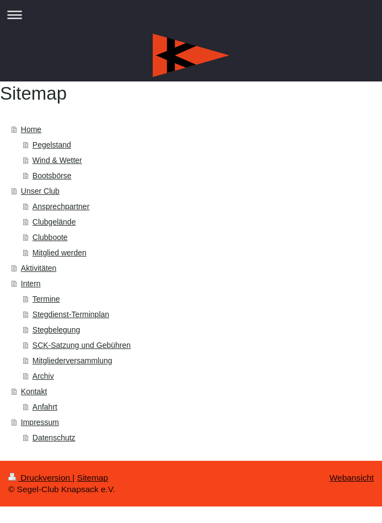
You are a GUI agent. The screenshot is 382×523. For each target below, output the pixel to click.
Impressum (40, 422)
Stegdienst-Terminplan (71, 314)
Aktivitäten (39, 268)
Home (31, 129)
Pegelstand (52, 144)
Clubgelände (54, 221)
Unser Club (40, 191)
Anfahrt (45, 406)
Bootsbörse (52, 175)
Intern (31, 283)
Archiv (43, 376)
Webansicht (352, 477)
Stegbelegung (56, 329)
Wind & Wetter (57, 160)
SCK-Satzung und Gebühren (82, 345)
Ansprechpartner (61, 206)
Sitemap (92, 477)
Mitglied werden (60, 252)
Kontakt (34, 391)
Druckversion (40, 477)
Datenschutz (54, 437)
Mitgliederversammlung (72, 360)
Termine (46, 299)
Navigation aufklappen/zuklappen (191, 14)
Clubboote (50, 237)
